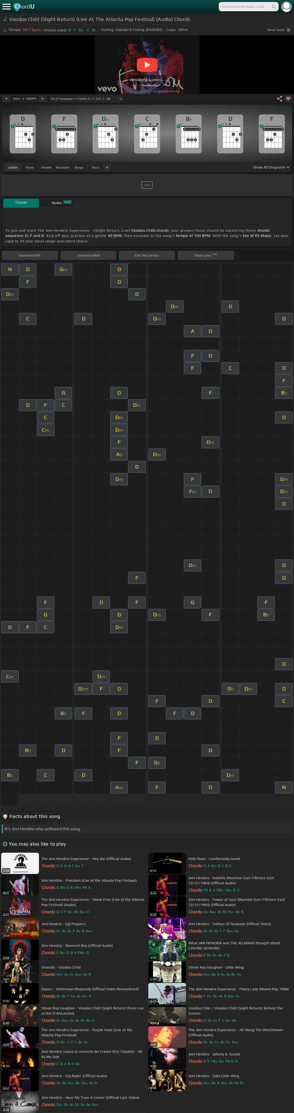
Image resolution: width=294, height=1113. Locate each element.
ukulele (46, 167)
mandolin (62, 167)
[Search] (273, 6)
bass (95, 167)
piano (30, 167)
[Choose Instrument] (107, 167)
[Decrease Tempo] (6, 98)
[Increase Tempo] (42, 98)
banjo (79, 167)
